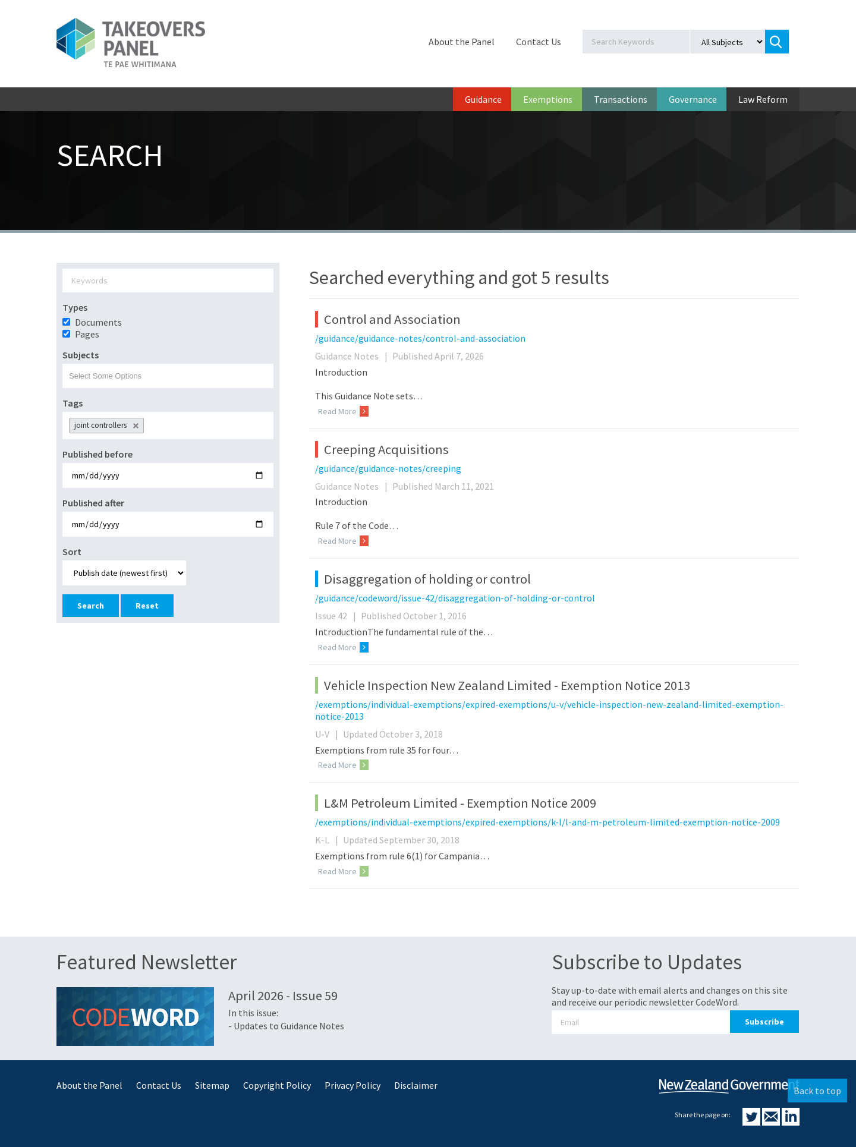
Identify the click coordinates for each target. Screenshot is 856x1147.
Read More (343, 411)
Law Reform (763, 99)
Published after (93, 503)
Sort (71, 551)
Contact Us (538, 42)
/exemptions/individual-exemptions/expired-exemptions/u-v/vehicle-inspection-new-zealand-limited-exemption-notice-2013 (549, 710)
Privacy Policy (352, 1085)
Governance (693, 99)
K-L (328, 840)
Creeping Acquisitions (386, 449)
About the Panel (462, 42)
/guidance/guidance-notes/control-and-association (420, 338)
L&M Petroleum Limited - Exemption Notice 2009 (460, 803)
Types (74, 307)
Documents (98, 322)
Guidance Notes (353, 356)
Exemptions (547, 99)
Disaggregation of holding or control (427, 579)
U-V (328, 734)
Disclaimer (416, 1085)
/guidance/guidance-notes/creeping (388, 468)
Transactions (620, 99)
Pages (87, 334)
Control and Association (392, 319)
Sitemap (212, 1085)
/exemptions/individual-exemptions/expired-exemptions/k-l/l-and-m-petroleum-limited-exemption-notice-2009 (547, 822)
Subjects (80, 355)
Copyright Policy (277, 1085)
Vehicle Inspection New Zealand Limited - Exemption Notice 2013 (507, 685)
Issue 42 (337, 616)
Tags (72, 403)
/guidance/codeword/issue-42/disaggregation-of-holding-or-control (455, 598)
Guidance (483, 99)
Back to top (817, 1090)
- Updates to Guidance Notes (286, 1026)
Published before (97, 454)
